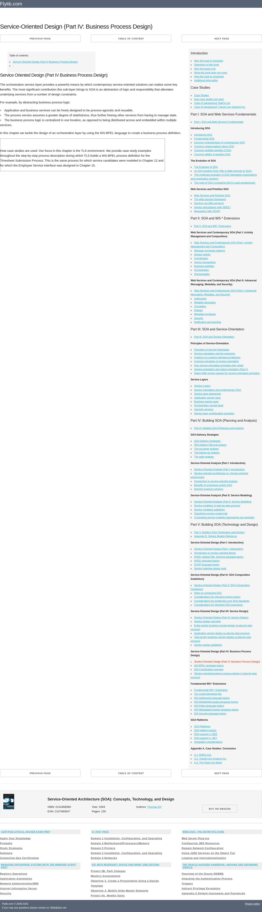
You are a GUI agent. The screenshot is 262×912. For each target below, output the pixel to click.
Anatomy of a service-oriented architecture (217, 357)
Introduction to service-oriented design (215, 553)
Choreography (202, 274)
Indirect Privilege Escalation (201, 888)
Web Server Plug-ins (195, 838)
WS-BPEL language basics (209, 665)
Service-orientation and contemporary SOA (217, 390)
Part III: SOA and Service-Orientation (214, 336)
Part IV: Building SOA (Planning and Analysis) (219, 428)
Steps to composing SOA (208, 593)
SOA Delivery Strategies (207, 441)
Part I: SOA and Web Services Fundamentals (218, 122)
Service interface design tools (210, 568)
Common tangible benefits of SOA (212, 150)
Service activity (202, 254)
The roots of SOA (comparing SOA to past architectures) (224, 182)
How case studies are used (209, 99)
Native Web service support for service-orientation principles (227, 373)
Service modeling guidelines (209, 509)
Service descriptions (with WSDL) (212, 207)
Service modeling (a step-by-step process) (217, 505)
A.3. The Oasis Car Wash (208, 762)
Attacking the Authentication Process (207, 878)
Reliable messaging (205, 302)
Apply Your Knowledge (15, 838)
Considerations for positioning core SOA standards (221, 601)
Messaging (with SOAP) (207, 211)
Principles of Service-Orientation (211, 349)
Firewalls (6, 843)
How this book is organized (209, 76)
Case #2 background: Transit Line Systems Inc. (220, 107)
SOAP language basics (206, 564)
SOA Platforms (202, 726)
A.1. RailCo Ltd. (202, 754)
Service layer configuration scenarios (214, 413)
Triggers (187, 883)
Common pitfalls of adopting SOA (212, 154)
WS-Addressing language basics (212, 698)
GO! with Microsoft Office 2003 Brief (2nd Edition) (125, 865)
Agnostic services (203, 409)
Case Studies (201, 95)
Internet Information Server (18, 888)
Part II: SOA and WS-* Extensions (212, 226)
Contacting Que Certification (19, 858)
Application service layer (207, 397)
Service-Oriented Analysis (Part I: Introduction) (219, 469)
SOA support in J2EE (205, 734)
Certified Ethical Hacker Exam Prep (25, 832)
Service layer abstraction (207, 393)
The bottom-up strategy (207, 452)
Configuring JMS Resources (201, 843)
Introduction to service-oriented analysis (215, 481)
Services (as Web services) (209, 203)
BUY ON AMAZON (220, 809)
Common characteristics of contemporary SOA (219, 142)
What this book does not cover (210, 72)
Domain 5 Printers (103, 848)
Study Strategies (11, 848)
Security (198, 318)
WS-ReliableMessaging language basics (216, 702)
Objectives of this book (206, 64)
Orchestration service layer (209, 405)
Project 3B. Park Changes (108, 871)
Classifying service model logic (211, 513)
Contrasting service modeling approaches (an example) (224, 517)
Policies (198, 310)
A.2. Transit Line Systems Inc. (210, 758)
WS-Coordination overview (208, 669)
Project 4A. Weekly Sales (108, 895)
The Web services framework (210, 199)
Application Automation (16, 878)
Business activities (204, 266)
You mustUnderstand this (208, 694)
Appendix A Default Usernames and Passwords (213, 893)
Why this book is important (208, 60)
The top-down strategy (206, 448)
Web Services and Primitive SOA (212, 195)
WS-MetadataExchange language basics (216, 709)
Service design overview (207, 621)
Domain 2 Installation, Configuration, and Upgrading (126, 853)
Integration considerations (208, 742)
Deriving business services (208, 489)
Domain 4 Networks (104, 858)
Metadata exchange (205, 314)
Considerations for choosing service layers (217, 597)
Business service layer (206, 401)
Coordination (201, 258)
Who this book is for (205, 68)
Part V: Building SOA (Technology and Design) (219, 532)
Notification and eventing (207, 322)
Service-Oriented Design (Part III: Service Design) (221, 617)
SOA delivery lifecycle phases (210, 445)
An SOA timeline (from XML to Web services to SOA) (223, 171)
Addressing (200, 298)
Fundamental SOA (204, 138)
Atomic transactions (205, 262)
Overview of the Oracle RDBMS (203, 873)
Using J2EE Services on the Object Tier (208, 853)
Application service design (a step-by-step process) (222, 633)
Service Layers (202, 385)
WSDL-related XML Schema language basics (218, 556)
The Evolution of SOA (206, 167)
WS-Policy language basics (209, 705)
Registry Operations (13, 873)
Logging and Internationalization (204, 858)
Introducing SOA (203, 134)
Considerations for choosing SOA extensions (218, 605)
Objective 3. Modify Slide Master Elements (119, 890)
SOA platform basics (205, 730)
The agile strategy (204, 456)
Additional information (206, 80)
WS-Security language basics (210, 713)
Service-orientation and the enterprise (214, 353)
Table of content (131, 38)
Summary (6, 853)
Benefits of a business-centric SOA (213, 485)
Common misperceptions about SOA (214, 146)
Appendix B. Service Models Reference (215, 536)
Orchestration (201, 270)
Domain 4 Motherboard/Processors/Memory (120, 843)
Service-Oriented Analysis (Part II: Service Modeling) (222, 501)
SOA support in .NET (205, 738)
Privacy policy (252, 903)
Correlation (200, 306)
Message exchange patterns (209, 250)
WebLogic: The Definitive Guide (203, 832)
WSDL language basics (207, 560)
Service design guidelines (208, 645)
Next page (222, 38)
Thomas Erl (154, 806)
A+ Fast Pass (100, 832)
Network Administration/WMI (19, 883)
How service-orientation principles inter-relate (218, 365)
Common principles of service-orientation (216, 361)
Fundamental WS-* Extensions (211, 690)
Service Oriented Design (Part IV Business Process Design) (45, 61)
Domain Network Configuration (203, 848)
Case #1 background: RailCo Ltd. (212, 103)
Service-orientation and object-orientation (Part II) (221, 369)
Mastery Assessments (106, 876)
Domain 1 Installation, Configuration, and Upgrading (126, 838)
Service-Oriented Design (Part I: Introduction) (218, 549)
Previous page (40, 38)
